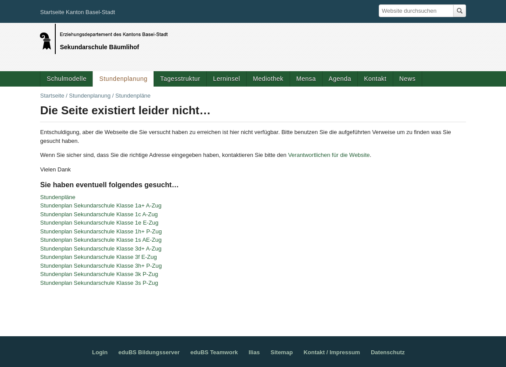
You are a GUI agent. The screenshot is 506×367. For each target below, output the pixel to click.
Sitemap (282, 352)
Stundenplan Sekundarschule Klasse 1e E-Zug (99, 222)
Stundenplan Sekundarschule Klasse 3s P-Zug (99, 283)
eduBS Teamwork (214, 352)
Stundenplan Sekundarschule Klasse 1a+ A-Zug (100, 205)
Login (100, 352)
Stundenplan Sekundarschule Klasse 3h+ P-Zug (100, 265)
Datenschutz (388, 352)
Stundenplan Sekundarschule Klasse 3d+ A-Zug (100, 248)
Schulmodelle (66, 78)
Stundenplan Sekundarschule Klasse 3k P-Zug (99, 274)
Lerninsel (226, 78)
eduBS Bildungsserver (148, 352)
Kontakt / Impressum (332, 352)
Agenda (340, 78)
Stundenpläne (57, 197)
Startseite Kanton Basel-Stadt (77, 12)
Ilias (254, 352)
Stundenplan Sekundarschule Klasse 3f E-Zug (98, 257)
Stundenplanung (123, 78)
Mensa (306, 78)
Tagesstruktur (180, 78)
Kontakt (375, 78)
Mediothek (268, 78)
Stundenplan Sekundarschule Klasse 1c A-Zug (99, 214)
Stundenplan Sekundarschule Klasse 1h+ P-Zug (100, 231)
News (407, 78)
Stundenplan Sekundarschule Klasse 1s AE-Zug (100, 239)
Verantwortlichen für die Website (329, 155)
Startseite (52, 95)
